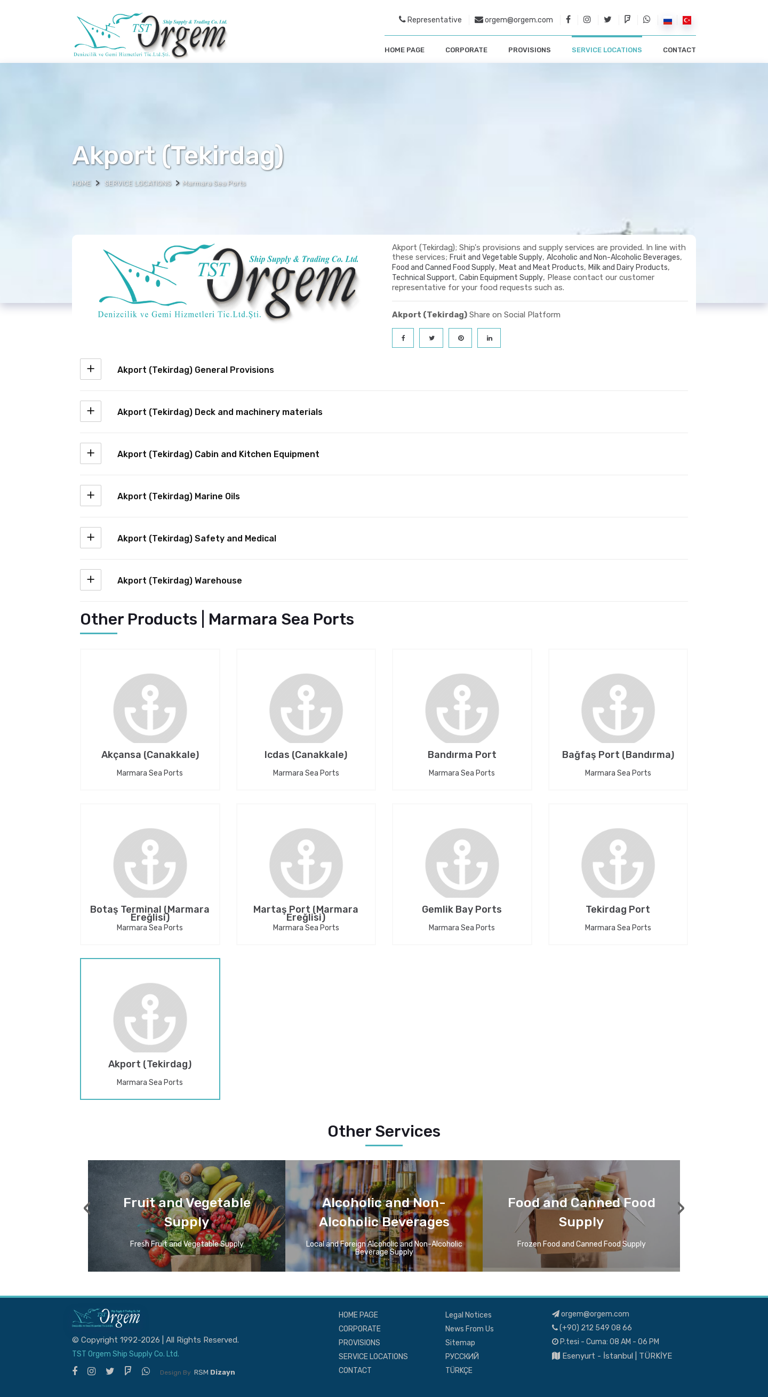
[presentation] (87, 1208)
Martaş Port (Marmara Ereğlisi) (305, 914)
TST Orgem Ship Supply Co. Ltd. (125, 1354)
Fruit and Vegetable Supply (496, 257)
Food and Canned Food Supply (443, 267)
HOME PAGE (405, 50)
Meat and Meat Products (541, 267)
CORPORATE (466, 50)
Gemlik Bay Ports (462, 910)
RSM (214, 1372)
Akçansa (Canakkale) (150, 756)
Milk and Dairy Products (628, 267)
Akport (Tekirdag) (149, 1065)
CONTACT (679, 50)
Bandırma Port (462, 756)
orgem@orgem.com (514, 20)
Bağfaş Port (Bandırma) (618, 756)
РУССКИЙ (462, 1356)
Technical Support (423, 277)
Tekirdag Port (618, 910)
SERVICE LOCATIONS (607, 50)
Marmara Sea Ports (150, 773)
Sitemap (460, 1342)
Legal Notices (468, 1315)
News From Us (469, 1329)
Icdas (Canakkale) (306, 756)
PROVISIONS (529, 50)
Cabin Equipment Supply (501, 277)
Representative (430, 20)
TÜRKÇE (459, 1370)
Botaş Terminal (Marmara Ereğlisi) (150, 914)
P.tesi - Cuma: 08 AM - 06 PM (605, 1341)
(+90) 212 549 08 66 (592, 1327)
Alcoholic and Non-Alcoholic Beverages (613, 257)
